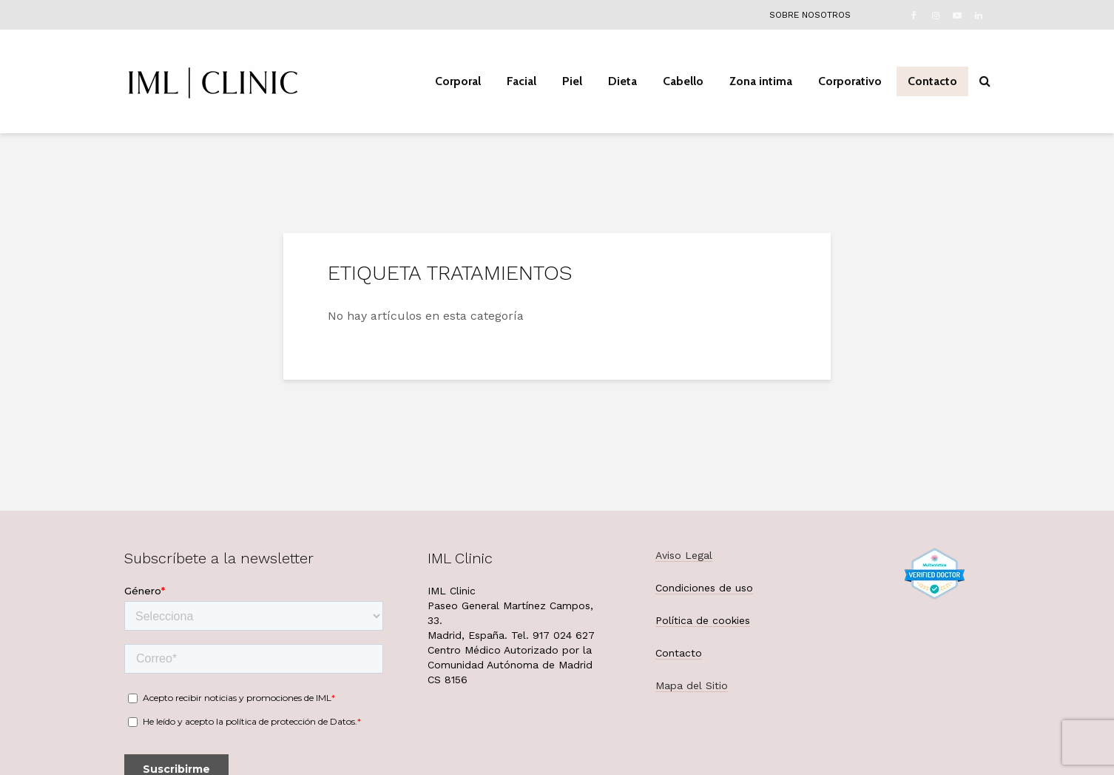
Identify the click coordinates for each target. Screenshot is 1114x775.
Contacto (932, 81)
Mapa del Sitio (691, 685)
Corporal (458, 81)
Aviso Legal (683, 555)
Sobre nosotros (810, 15)
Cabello (683, 81)
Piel (572, 81)
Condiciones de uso (704, 588)
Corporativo (850, 81)
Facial (521, 81)
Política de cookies (702, 620)
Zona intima (760, 81)
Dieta (622, 81)
